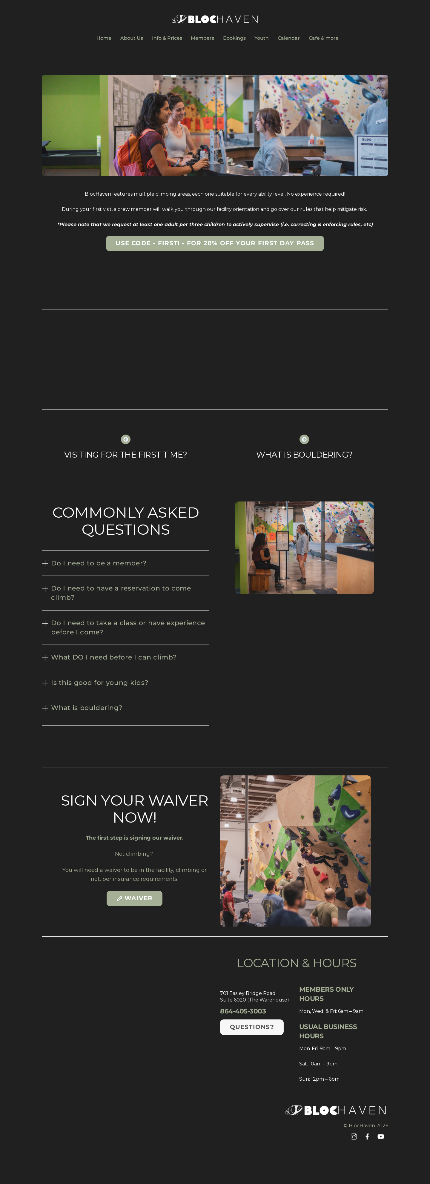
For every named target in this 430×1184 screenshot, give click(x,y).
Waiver (134, 898)
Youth (261, 38)
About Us (131, 38)
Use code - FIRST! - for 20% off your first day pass (215, 243)
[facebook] (367, 1136)
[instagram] (354, 1136)
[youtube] (381, 1136)
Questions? (252, 1026)
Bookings (234, 38)
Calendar (289, 38)
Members (202, 38)
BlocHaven (362, 1125)
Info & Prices (167, 38)
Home (103, 38)
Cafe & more (324, 38)
